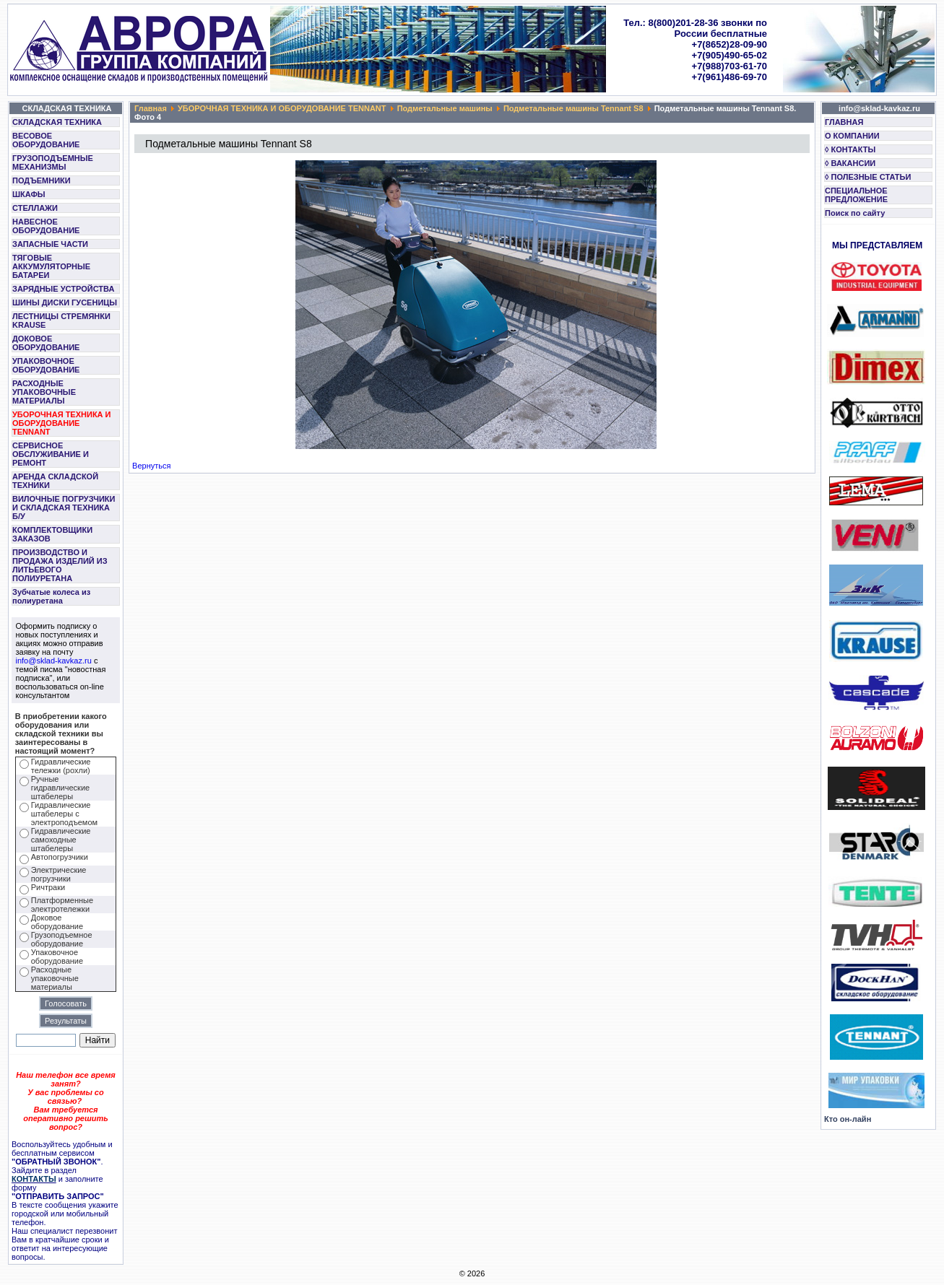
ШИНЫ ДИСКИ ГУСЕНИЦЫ (64, 302)
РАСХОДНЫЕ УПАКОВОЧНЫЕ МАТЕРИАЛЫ (44, 392)
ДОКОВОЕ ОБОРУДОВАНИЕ (45, 343)
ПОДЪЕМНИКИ (41, 180)
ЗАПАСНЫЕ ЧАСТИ (50, 244)
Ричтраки (48, 887)
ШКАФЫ (29, 194)
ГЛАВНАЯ (844, 122)
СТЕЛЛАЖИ (35, 208)
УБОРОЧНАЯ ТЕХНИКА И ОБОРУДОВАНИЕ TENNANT (61, 423)
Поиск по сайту (855, 213)
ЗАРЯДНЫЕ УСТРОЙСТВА (63, 288)
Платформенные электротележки (62, 904)
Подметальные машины (445, 108)
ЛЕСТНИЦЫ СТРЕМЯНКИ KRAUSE (61, 320)
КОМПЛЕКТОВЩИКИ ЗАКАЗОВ (52, 534)
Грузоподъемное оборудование (61, 939)
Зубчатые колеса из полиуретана (51, 596)
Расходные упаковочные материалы (55, 978)
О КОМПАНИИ (852, 135)
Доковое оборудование (57, 922)
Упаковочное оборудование (57, 956)
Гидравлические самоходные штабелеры (61, 840)
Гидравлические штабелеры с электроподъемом (64, 814)
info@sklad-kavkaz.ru (54, 660)
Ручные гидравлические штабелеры (60, 788)
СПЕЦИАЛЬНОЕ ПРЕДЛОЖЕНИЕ (856, 195)
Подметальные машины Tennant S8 (573, 108)
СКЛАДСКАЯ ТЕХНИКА (57, 122)
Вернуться (151, 465)
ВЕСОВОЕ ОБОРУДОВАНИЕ (45, 140)
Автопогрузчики (59, 857)
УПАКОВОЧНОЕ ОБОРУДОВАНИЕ (45, 365)
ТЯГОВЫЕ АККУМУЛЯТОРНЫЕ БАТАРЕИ (51, 266)
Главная (150, 108)
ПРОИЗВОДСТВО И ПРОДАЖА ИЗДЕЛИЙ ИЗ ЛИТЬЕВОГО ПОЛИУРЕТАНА (60, 565)
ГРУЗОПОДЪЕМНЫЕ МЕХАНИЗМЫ (52, 162)
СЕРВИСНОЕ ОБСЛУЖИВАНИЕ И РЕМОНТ (50, 454)
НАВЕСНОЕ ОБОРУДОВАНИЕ (45, 226)
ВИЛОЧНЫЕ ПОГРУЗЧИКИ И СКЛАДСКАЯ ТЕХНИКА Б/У (63, 507)
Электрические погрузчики (59, 874)
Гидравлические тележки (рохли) (61, 766)
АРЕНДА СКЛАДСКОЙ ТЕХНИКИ (55, 480)
